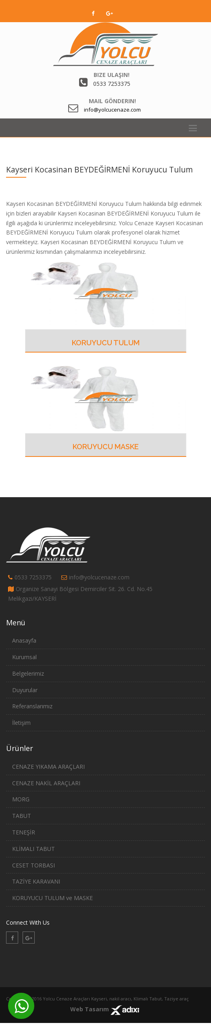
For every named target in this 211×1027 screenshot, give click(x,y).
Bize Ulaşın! (112, 75)
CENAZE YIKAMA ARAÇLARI (48, 766)
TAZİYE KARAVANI (36, 881)
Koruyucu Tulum (106, 342)
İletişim (21, 722)
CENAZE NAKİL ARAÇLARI (46, 783)
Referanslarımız (32, 706)
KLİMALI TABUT (33, 849)
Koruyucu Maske (106, 446)
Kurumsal (24, 657)
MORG (20, 799)
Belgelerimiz (28, 673)
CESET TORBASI (33, 865)
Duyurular (25, 690)
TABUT (21, 816)
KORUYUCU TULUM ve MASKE (52, 898)
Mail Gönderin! (112, 101)
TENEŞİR (23, 832)
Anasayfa (24, 640)
